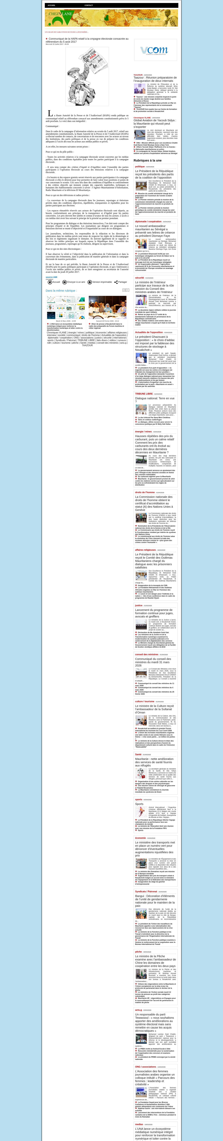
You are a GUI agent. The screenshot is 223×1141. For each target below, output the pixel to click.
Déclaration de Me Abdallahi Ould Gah (153, 632)
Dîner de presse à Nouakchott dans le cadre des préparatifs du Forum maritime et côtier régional (106, 326)
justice (98, 337)
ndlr (49, 343)
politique (90, 332)
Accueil (51, 5)
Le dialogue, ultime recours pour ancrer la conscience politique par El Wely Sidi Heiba (153, 423)
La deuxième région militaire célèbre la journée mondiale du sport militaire (155, 311)
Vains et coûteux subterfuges (150, 420)
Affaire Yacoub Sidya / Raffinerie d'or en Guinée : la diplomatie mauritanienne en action (155, 148)
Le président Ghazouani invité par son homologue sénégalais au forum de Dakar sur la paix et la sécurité (154, 256)
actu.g (123, 343)
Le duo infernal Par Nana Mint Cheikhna (154, 418)
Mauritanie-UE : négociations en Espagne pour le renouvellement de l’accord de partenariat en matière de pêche (155, 1000)
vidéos (112, 340)
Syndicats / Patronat (65, 340)
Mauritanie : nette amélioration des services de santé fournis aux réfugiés (154, 762)
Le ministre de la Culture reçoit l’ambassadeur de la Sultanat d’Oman (154, 709)
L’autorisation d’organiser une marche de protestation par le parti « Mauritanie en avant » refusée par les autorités (154, 384)
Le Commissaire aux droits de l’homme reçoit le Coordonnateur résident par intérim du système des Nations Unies (155, 532)
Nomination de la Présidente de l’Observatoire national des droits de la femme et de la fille (155, 527)
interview (51, 335)
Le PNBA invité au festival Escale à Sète (154, 1049)
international (119, 337)
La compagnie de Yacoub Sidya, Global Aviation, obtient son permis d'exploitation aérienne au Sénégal (155, 152)
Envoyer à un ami (73, 282)
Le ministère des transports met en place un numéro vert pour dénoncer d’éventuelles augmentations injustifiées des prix (155, 849)
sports (50, 340)
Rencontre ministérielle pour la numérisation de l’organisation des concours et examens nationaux (154, 1053)
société (61, 335)
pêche (75, 343)
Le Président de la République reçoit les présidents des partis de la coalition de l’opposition (154, 174)
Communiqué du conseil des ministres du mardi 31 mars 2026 (153, 662)
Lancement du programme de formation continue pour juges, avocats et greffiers (154, 613)
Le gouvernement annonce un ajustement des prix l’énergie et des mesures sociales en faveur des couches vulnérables (155, 472)
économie (101, 332)
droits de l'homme (91, 335)
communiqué (73, 335)
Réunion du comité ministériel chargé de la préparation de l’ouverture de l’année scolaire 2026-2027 (154, 196)
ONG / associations (83, 337)
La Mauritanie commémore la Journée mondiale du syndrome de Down (152, 791)
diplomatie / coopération (60, 337)
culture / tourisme (61, 343)
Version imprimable (100, 282)
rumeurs (122, 340)
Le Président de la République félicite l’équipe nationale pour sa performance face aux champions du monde (155, 822)
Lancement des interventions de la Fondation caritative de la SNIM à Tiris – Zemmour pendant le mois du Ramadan (155, 1115)
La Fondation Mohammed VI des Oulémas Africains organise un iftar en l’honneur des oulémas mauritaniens (153, 590)
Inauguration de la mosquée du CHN (152, 585)
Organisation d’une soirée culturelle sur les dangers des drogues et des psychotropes (154, 783)
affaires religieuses (117, 332)
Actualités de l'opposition (114, 335)
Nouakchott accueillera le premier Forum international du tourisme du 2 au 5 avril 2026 (153, 730)
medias (91, 343)
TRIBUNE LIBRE (86, 340)
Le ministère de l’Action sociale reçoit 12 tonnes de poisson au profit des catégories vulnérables (153, 994)
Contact (89, 5)
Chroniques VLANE (57, 332)
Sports (139, 804)
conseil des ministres (107, 343)
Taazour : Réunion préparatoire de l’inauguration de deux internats (155, 79)
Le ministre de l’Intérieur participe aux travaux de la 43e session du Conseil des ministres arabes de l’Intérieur (154, 287)
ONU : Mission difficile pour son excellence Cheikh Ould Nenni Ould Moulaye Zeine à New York (156, 144)
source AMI (51, 277)
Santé (83, 343)
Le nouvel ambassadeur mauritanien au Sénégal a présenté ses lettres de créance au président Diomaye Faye (155, 230)
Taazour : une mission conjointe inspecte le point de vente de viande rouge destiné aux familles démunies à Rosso (155, 99)
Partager (120, 282)
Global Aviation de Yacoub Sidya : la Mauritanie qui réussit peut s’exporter (155, 123)
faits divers (102, 340)
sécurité (108, 337)
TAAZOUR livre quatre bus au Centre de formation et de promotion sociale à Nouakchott (155, 110)
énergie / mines (76, 332)
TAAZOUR (87, 345)
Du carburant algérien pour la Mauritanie (154, 477)
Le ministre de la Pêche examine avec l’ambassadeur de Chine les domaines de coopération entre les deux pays (155, 961)
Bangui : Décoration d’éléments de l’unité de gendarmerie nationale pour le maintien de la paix (155, 900)
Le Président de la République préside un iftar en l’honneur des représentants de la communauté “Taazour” (155, 105)
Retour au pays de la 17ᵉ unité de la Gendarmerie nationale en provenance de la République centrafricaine (153, 316)
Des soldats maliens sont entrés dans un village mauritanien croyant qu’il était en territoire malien (155, 323)
